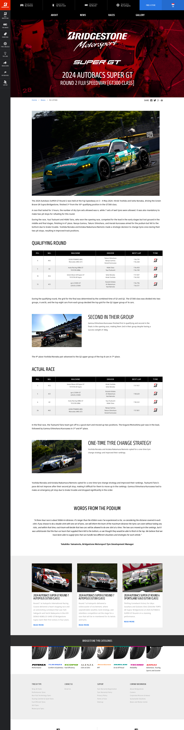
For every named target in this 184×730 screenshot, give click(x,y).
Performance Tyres (38, 692)
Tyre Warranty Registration (107, 689)
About (54, 15)
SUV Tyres (35, 705)
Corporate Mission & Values (140, 695)
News (83, 15)
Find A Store (150, 5)
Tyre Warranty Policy (104, 692)
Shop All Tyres (37, 689)
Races (111, 15)
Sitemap (100, 702)
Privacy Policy (102, 695)
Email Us (68, 689)
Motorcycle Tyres (38, 709)
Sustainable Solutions (138, 699)
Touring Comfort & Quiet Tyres (43, 699)
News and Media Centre (139, 702)
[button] (59, 5)
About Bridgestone (136, 689)
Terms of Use (102, 699)
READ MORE (38, 625)
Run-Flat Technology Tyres (41, 695)
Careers (133, 692)
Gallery (140, 15)
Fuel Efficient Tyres (38, 702)
